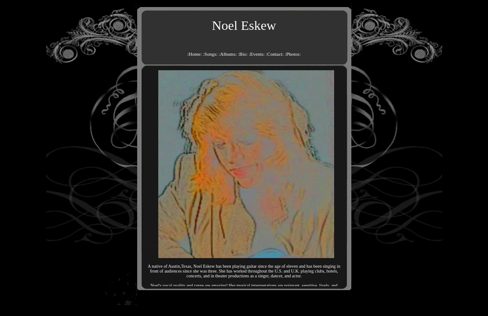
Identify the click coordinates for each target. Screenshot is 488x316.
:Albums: (228, 54)
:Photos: (293, 54)
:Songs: (210, 54)
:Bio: (243, 54)
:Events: (257, 54)
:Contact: (275, 54)
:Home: (194, 54)
